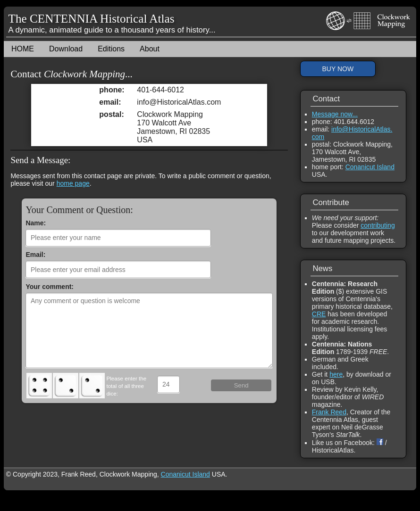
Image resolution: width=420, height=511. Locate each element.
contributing (378, 225)
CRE (319, 314)
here (336, 374)
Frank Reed (329, 412)
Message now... (335, 114)
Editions (111, 49)
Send (241, 385)
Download (66, 49)
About (150, 49)
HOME (22, 49)
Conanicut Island (370, 167)
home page (73, 183)
